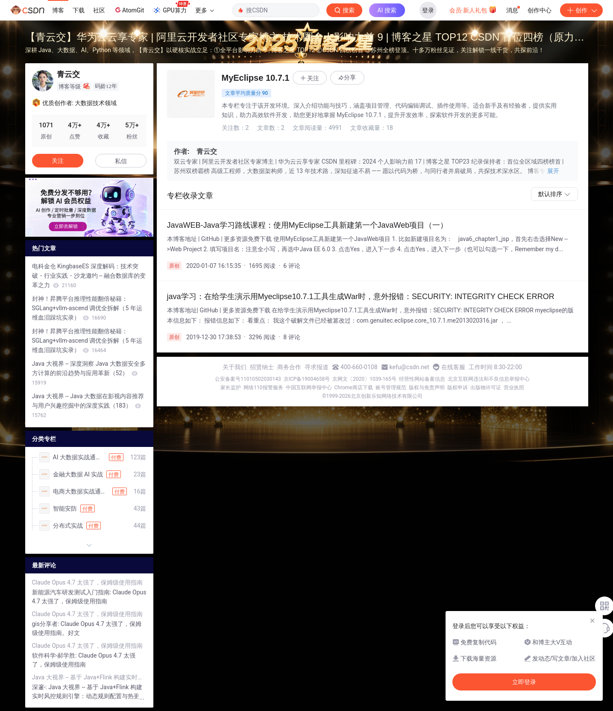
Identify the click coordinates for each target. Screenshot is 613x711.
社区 (99, 10)
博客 (58, 10)
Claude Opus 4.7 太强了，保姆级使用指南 (87, 582)
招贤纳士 (262, 367)
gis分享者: (46, 623)
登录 (428, 10)
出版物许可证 (485, 388)
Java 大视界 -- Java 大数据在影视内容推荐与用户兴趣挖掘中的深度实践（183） (88, 405)
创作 (581, 10)
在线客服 (453, 367)
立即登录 (524, 682)
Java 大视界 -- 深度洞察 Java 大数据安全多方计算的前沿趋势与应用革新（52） (89, 373)
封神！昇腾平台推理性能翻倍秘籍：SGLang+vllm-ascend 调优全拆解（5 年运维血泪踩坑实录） (87, 308)
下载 (79, 10)
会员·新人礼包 (473, 9)
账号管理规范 (390, 388)
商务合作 (289, 367)
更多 (204, 10)
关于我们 (234, 367)
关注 (58, 160)
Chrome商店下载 (353, 388)
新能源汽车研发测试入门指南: (72, 592)
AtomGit (129, 10)
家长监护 (230, 388)
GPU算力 (171, 8)
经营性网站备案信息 (422, 379)
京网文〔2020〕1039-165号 (364, 379)
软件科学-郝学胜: (55, 655)
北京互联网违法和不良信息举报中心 (489, 379)
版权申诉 (457, 388)
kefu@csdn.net (409, 367)
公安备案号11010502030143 (248, 379)
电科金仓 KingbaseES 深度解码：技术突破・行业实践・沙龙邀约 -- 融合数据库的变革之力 (89, 275)
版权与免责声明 (427, 388)
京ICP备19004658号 (307, 379)
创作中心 (539, 10)
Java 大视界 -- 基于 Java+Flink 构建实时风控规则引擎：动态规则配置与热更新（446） (89, 677)
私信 (121, 161)
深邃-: (40, 687)
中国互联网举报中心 (309, 388)
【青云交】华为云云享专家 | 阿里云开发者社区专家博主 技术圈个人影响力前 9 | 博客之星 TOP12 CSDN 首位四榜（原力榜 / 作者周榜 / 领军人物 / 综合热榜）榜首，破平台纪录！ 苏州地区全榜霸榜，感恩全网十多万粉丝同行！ (304, 38)
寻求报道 (316, 367)
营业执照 (514, 388)
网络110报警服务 (263, 388)
